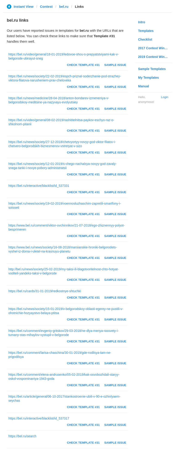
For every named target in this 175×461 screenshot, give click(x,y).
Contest (46, 6)
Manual (143, 86)
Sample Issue (115, 65)
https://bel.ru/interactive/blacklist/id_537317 (38, 418)
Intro (141, 22)
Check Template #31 (83, 65)
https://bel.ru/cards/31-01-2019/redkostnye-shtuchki (44, 291)
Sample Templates (152, 69)
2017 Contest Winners (154, 48)
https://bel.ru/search (22, 436)
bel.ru (63, 6)
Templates (146, 31)
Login (164, 97)
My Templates (148, 77)
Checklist (145, 39)
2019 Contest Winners (154, 57)
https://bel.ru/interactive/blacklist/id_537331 (38, 186)
